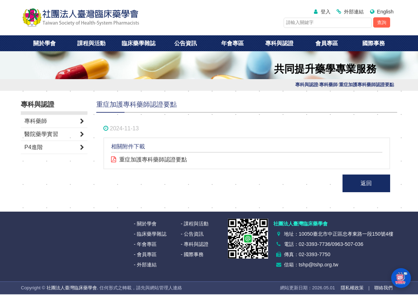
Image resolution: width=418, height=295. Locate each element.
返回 (366, 183)
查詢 (381, 22)
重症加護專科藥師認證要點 (153, 160)
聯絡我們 (383, 287)
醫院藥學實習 (41, 134)
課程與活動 (91, 43)
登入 (326, 11)
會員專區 (326, 43)
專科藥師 (35, 121)
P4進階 (33, 147)
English (385, 11)
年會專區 (232, 43)
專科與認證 (279, 43)
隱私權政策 (352, 287)
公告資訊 (185, 43)
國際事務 (373, 43)
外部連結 (354, 11)
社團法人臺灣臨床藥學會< (81, 17)
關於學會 (44, 43)
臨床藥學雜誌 (139, 43)
